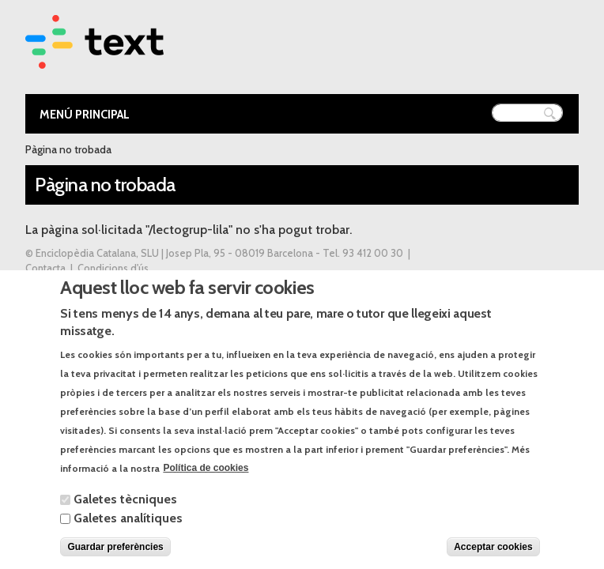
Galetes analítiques (128, 532)
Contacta (45, 268)
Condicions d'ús (113, 268)
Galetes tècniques (125, 513)
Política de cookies (205, 482)
